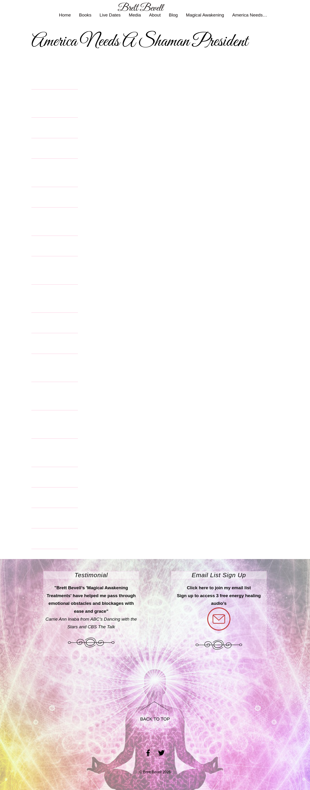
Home (65, 14)
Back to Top (155, 719)
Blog (173, 14)
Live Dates (110, 14)
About (155, 14)
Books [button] (85, 14)
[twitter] (161, 753)
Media (135, 14)
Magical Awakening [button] (205, 14)
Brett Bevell (152, 772)
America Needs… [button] (249, 14)
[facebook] (148, 753)
